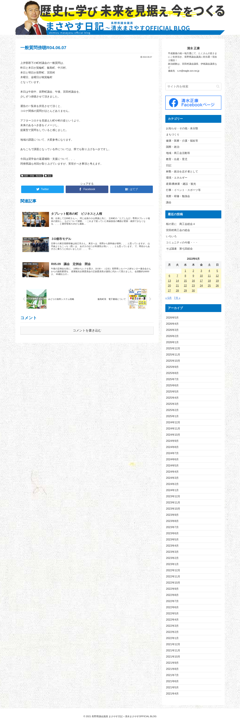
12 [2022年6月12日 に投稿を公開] (217, 275)
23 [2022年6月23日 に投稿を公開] (193, 285)
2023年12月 (173, 496)
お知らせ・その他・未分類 (182, 128)
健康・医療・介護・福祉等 (182, 140)
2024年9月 (172, 440)
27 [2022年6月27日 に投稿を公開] (169, 290)
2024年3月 (172, 477)
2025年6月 (172, 385)
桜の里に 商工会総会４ (180, 224)
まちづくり (172, 134)
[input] (193, 86)
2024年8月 (172, 447)
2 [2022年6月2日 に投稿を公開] (193, 270)
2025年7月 (172, 379)
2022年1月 (172, 638)
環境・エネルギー (176, 177)
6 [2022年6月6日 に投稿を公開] (169, 275)
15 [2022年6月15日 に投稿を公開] (185, 280)
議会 (48, 176)
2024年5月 (172, 465)
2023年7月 (172, 527)
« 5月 (168, 298)
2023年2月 (172, 558)
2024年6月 (172, 459)
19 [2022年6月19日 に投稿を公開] (217, 280)
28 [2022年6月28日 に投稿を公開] (177, 290)
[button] (218, 86)
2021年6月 (172, 681)
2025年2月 (172, 410)
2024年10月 (173, 434)
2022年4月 (172, 619)
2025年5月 (172, 391)
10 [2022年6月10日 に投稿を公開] (201, 275)
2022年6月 (172, 607)
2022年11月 (173, 576)
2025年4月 (172, 397)
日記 (168, 165)
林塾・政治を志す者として (182, 171)
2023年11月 (173, 502)
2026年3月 (172, 330)
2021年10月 (173, 656)
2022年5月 (172, 613)
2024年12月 (173, 422)
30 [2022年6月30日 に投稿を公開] (193, 290)
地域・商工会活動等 (178, 153)
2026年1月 (172, 342)
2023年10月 (173, 508)
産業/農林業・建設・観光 (181, 183)
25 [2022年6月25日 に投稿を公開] (209, 285)
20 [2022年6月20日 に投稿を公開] (169, 285)
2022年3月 (172, 625)
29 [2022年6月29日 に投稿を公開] (185, 290)
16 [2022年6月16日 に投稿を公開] (193, 280)
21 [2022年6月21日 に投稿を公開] (177, 285)
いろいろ (171, 236)
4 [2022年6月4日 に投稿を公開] (209, 270)
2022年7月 (172, 601)
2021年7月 (172, 675)
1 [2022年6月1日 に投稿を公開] (185, 270)
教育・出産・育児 (176, 159)
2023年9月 (172, 514)
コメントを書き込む (87, 330)
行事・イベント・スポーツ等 (183, 190)
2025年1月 (172, 416)
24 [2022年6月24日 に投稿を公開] (201, 285)
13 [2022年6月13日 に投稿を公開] (169, 280)
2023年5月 (172, 539)
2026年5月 (172, 317)
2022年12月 (173, 570)
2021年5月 (172, 687)
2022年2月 (172, 632)
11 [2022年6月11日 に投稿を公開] (209, 275)
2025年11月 (173, 354)
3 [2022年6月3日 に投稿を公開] (201, 270)
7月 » (177, 298)
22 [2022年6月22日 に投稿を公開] (185, 285)
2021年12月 (173, 644)
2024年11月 (173, 428)
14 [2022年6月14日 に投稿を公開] (177, 280)
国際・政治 (172, 146)
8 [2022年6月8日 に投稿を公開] (185, 275)
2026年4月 (172, 323)
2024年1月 (172, 490)
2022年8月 (172, 595)
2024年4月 (172, 471)
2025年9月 (172, 366)
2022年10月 (173, 582)
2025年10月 (173, 360)
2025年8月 (172, 373)
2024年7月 (172, 453)
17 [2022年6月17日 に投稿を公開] (201, 280)
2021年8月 (172, 669)
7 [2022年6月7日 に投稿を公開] (177, 275)
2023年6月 (172, 533)
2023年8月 (172, 521)
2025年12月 (173, 348)
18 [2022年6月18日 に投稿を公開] (209, 280)
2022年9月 (172, 588)
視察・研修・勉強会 (31, 176)
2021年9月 (172, 662)
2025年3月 (172, 403)
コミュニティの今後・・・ (182, 242)
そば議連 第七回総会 (179, 248)
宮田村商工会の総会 (178, 230)
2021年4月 (172, 693)
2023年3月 (172, 551)
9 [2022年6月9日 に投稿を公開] (193, 275)
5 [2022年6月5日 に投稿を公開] (217, 270)
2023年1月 (172, 564)
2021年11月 (173, 650)
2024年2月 (172, 484)
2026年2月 (172, 336)
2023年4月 (172, 545)
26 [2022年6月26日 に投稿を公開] (217, 285)
